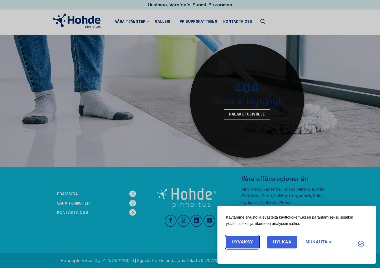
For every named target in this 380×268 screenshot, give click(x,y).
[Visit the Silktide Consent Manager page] (361, 244)
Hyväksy (242, 242)
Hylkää (282, 242)
